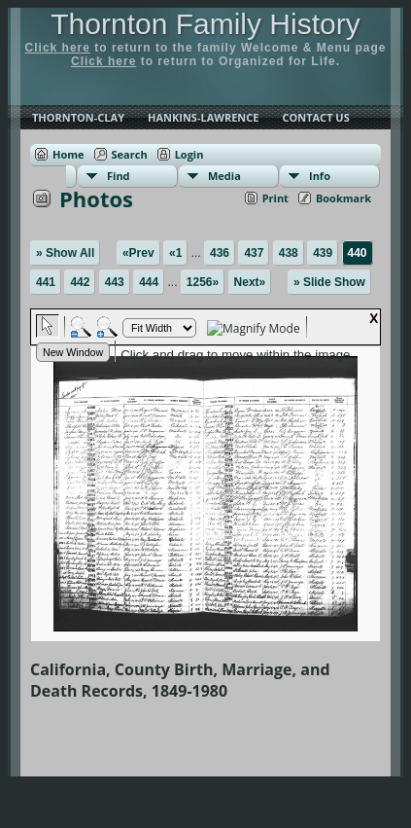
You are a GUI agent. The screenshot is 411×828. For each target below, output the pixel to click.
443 (114, 282)
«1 (175, 253)
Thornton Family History (205, 24)
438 (288, 253)
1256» (203, 282)
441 (45, 282)
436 (219, 253)
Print (275, 198)
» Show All (65, 253)
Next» (250, 282)
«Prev (138, 253)
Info (319, 175)
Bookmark (343, 198)
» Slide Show (329, 282)
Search (130, 154)
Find (118, 175)
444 (148, 282)
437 (253, 253)
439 (322, 253)
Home (68, 154)
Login (189, 154)
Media (224, 175)
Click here (57, 47)
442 (79, 282)
